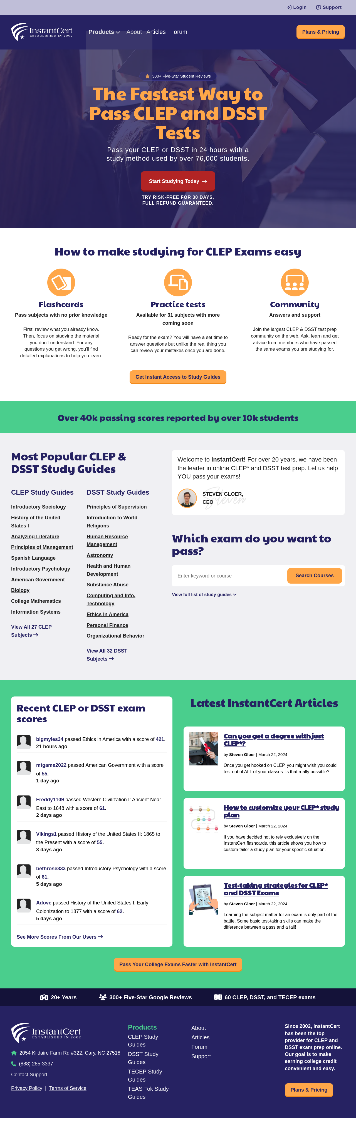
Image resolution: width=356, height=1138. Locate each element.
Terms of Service (67, 1101)
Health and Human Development (109, 579)
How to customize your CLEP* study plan (281, 820)
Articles (178, 33)
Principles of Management (42, 556)
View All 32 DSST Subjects (107, 664)
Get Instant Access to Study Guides (178, 383)
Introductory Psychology (40, 578)
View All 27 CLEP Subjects (31, 640)
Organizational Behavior (115, 645)
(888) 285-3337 (36, 1077)
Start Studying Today (174, 184)
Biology (20, 599)
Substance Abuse (107, 594)
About (150, 33)
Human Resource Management (107, 549)
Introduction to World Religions (112, 530)
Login (296, 7)
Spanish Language (33, 567)
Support (329, 7)
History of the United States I (35, 530)
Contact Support (29, 1088)
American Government (38, 588)
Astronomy (100, 564)
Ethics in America (107, 623)
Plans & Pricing (314, 33)
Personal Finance (107, 634)
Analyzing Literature (35, 545)
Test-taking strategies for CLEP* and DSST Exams (276, 897)
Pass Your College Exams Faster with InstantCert (178, 975)
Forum (206, 33)
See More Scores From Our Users (60, 946)
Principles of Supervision (117, 516)
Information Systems (36, 621)
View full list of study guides (202, 605)
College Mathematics (36, 610)
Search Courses (315, 584)
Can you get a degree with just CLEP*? (274, 748)
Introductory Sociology (38, 516)
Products (112, 33)
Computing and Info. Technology (111, 608)
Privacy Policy (26, 1101)
